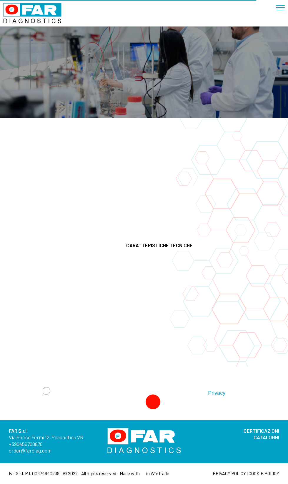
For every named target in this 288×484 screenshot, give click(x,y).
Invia (135, 402)
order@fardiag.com (30, 450)
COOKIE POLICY (264, 473)
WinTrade (160, 473)
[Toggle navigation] (282, 5)
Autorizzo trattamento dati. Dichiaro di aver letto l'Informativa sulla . (140, 393)
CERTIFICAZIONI (261, 431)
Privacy (216, 393)
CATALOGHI (266, 437)
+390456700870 (26, 444)
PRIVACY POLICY (229, 473)
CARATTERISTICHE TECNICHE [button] (195, 245)
